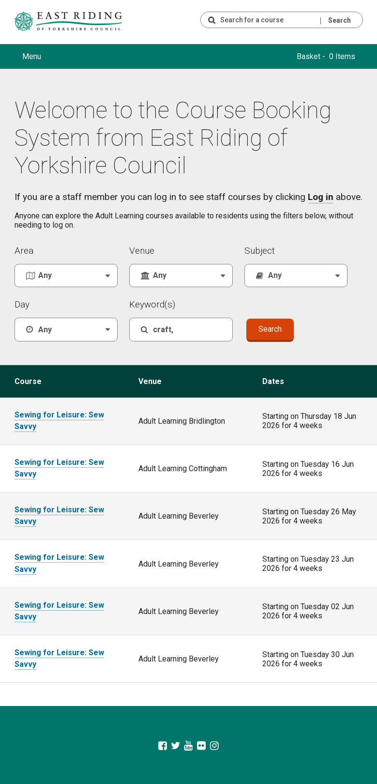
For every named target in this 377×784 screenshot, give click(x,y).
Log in (320, 196)
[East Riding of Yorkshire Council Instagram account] (214, 744)
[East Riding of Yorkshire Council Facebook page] (162, 744)
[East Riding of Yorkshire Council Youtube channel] (188, 744)
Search (339, 20)
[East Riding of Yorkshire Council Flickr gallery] (201, 744)
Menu (31, 56)
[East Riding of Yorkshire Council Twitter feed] (175, 744)
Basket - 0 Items (326, 56)
